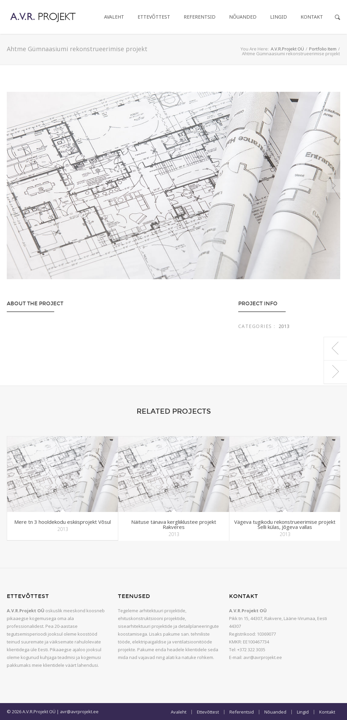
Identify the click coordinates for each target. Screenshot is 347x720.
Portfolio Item (322, 49)
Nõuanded (243, 17)
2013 (284, 326)
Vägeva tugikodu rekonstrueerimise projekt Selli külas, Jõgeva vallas (284, 524)
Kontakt (312, 17)
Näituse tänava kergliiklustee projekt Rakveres (173, 524)
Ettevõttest (154, 17)
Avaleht (114, 17)
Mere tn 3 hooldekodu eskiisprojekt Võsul (62, 521)
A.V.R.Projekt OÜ (287, 49)
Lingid (278, 17)
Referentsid (200, 17)
